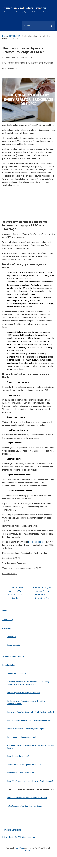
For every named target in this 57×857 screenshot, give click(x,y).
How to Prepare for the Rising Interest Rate (23, 693)
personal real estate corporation (21, 568)
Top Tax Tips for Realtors (16, 673)
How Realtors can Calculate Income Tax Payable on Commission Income (26, 702)
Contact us (6, 628)
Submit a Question (14, 645)
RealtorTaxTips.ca (35, 542)
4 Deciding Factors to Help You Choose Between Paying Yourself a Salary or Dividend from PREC (28, 683)
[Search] (35, 26)
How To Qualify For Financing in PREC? (21, 737)
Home (4, 36)
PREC (38, 568)
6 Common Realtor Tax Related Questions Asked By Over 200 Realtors (30, 746)
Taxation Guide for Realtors (13, 656)
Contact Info (11, 637)
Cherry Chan (10, 58)
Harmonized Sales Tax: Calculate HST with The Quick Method (30, 712)
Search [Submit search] (50, 25)
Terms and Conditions (11, 830)
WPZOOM (28, 851)
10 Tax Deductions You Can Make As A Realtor (24, 806)
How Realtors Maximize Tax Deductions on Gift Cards (27, 798)
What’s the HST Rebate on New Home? (21, 773)
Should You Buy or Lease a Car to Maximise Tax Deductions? (30, 781)
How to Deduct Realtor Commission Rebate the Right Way (29, 720)
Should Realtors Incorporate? (18, 756)
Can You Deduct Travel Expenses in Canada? (24, 765)
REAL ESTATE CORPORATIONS (39, 63)
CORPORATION (14, 36)
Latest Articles (8, 665)
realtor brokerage (9, 573)
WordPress (20, 848)
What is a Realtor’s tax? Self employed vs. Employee (27, 729)
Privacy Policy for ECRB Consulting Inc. (19, 837)
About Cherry (7, 619)
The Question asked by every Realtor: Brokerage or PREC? (30, 789)
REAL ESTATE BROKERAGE (13, 63)
